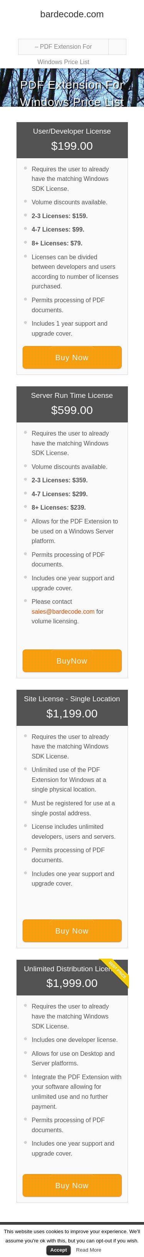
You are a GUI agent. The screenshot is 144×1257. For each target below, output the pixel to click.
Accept (58, 1250)
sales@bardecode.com (63, 611)
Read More (88, 1250)
